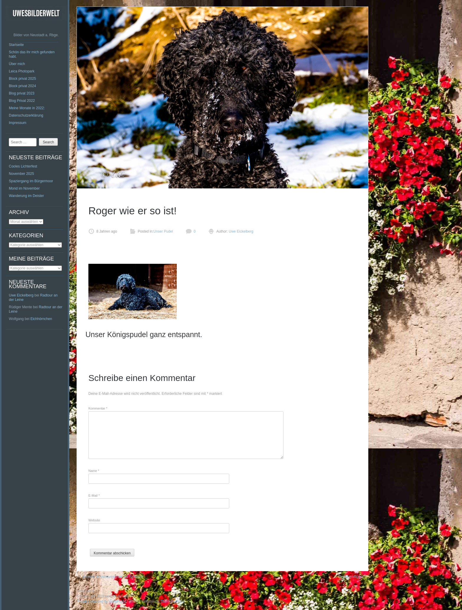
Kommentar (97, 408)
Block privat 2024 (22, 86)
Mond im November (24, 188)
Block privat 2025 (22, 79)
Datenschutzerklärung (26, 115)
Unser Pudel (163, 231)
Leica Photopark (21, 71)
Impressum (17, 123)
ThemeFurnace (172, 601)
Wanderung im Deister (26, 196)
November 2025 (21, 174)
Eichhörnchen (41, 319)
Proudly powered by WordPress (101, 601)
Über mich (17, 64)
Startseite (16, 45)
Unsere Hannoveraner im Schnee (110, 576)
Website (94, 520)
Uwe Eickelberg (21, 295)
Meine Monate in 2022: (27, 108)
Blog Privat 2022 (22, 101)
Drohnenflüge (353, 576)
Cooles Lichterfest (23, 166)
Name (93, 471)
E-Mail (94, 495)
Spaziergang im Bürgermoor (31, 181)
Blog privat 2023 (21, 93)
